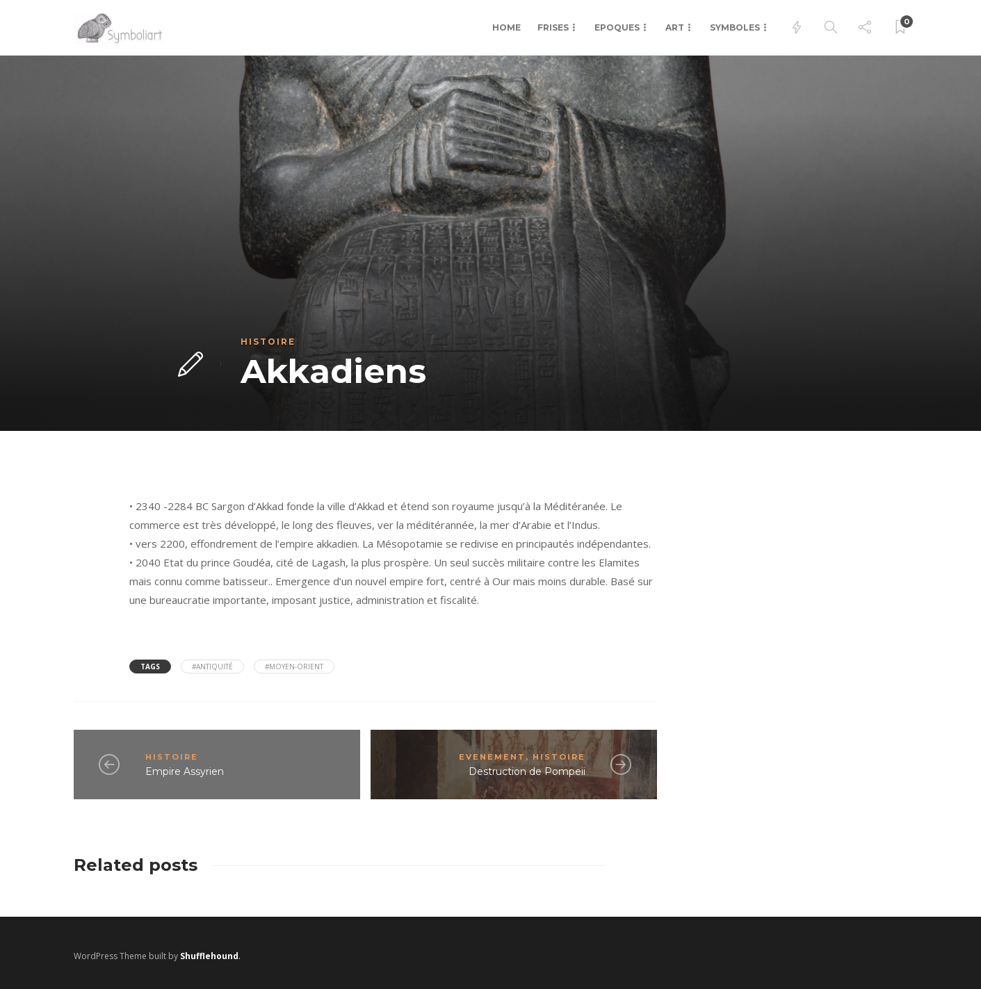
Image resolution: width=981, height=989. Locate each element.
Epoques (617, 27)
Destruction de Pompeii (527, 771)
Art (674, 27)
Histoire (268, 341)
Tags (150, 666)
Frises (553, 27)
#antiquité (212, 666)
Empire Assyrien (184, 771)
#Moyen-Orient (294, 666)
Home (506, 27)
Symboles (735, 27)
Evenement (492, 757)
